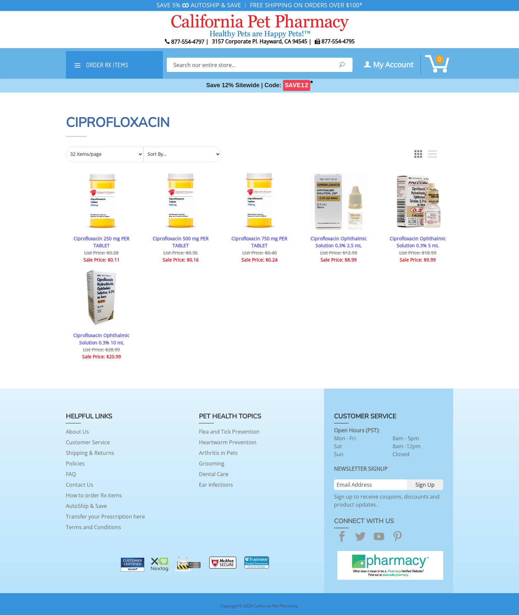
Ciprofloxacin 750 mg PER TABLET (259, 242)
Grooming (211, 463)
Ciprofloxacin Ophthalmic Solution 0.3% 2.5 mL (338, 242)
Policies (75, 463)
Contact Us (79, 484)
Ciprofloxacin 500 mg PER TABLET (181, 242)
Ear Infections (216, 484)
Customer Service (88, 442)
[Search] (249, 65)
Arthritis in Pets (218, 453)
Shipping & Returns (90, 453)
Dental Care (213, 474)
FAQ (71, 474)
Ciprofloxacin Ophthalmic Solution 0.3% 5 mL (418, 242)
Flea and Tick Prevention (229, 431)
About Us (77, 431)
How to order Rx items (94, 495)
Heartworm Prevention (228, 442)
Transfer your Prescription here (105, 516)
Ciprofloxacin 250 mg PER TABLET (101, 242)
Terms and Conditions (93, 527)
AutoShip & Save (86, 506)
